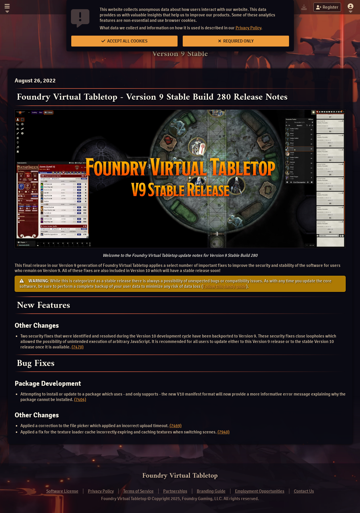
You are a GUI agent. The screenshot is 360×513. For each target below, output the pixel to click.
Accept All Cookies (124, 41)
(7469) (176, 425)
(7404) (80, 399)
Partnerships (175, 491)
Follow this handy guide (224, 286)
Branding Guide (211, 491)
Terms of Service (138, 491)
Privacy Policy (248, 27)
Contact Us (304, 491)
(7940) (223, 432)
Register (327, 7)
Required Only (236, 41)
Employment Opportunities (259, 491)
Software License (62, 491)
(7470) (78, 347)
